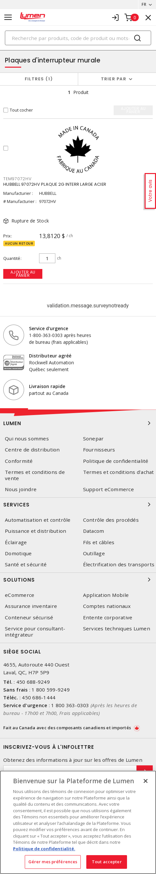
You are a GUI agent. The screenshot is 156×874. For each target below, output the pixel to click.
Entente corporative (108, 617)
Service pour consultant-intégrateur (35, 631)
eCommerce (19, 595)
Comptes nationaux (107, 606)
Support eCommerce (108, 489)
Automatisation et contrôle (38, 520)
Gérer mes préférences (53, 862)
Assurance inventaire (31, 606)
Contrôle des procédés (111, 520)
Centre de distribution (32, 450)
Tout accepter (107, 862)
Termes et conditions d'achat (118, 472)
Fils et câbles (99, 542)
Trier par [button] (113, 79)
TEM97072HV (17, 179)
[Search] (78, 38)
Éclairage (16, 542)
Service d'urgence (48, 328)
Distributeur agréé (50, 356)
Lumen (78, 423)
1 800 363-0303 (70, 705)
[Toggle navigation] (8, 17)
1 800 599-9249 (51, 689)
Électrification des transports (119, 564)
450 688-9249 (33, 682)
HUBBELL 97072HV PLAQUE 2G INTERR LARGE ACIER (54, 184)
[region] (78, 822)
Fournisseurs (99, 450)
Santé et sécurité (26, 564)
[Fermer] (145, 781)
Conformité (19, 461)
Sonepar (93, 439)
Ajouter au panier (22, 273)
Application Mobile (106, 595)
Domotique (18, 553)
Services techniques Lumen (116, 628)
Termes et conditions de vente (35, 475)
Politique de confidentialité (116, 461)
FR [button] (144, 4)
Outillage (94, 553)
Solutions (78, 579)
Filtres (39, 79)
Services (78, 504)
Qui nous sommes (27, 439)
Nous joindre (20, 489)
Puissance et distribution (35, 531)
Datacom (93, 531)
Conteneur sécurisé (29, 617)
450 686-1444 (38, 697)
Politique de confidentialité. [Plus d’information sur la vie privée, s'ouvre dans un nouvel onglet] (44, 849)
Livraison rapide (47, 386)
